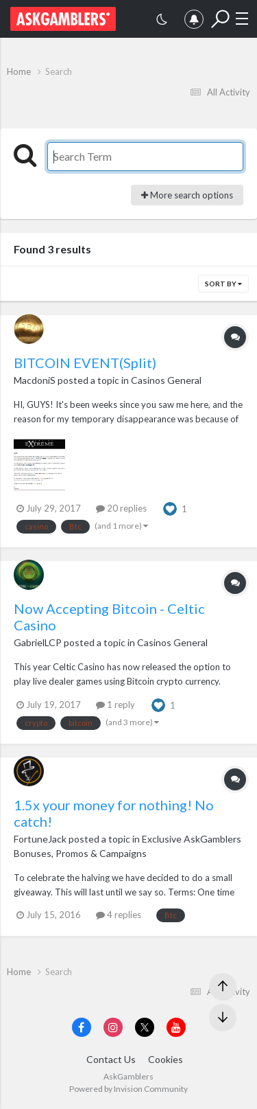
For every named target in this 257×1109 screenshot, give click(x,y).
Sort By (223, 283)
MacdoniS (35, 380)
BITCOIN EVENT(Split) (85, 362)
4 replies (118, 914)
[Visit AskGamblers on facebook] (81, 1027)
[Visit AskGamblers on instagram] (113, 1027)
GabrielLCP (38, 642)
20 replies (121, 508)
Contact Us (111, 1059)
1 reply (115, 704)
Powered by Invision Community (128, 1089)
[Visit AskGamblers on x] (144, 1027)
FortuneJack (40, 839)
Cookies (165, 1059)
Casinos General (166, 380)
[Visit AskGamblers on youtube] (176, 1027)
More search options (187, 195)
